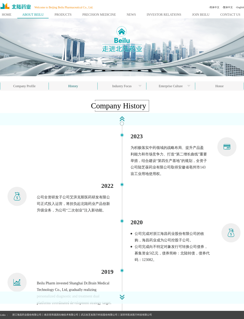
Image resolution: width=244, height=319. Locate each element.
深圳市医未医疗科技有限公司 (136, 315)
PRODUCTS (63, 14)
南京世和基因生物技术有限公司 (61, 315)
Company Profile (24, 86)
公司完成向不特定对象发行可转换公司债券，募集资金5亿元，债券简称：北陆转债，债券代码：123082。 (172, 253)
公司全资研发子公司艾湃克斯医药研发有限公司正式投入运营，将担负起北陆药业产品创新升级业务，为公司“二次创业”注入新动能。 (73, 203)
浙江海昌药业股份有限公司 (26, 315)
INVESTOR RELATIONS (164, 14)
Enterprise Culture (171, 86)
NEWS (131, 14)
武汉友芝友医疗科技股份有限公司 (99, 315)
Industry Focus (122, 86)
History (73, 86)
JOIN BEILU (201, 14)
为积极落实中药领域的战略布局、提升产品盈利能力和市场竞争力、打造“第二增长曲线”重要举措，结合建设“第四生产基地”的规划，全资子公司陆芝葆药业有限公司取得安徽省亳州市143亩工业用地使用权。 (169, 161)
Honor (219, 86)
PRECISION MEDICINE (99, 14)
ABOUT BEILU (33, 14)
